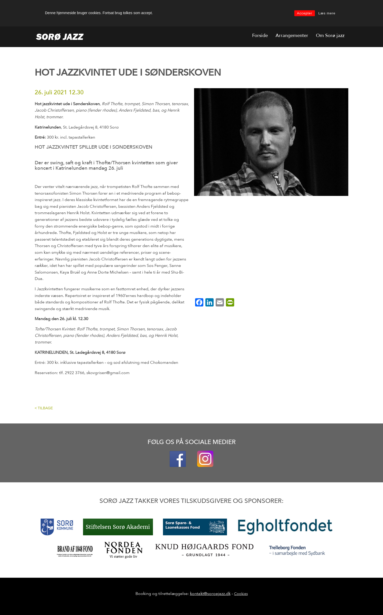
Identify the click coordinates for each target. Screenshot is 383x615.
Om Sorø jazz (330, 35)
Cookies (241, 593)
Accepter (304, 13)
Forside (260, 35)
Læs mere (326, 13)
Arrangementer (292, 35)
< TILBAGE (44, 408)
